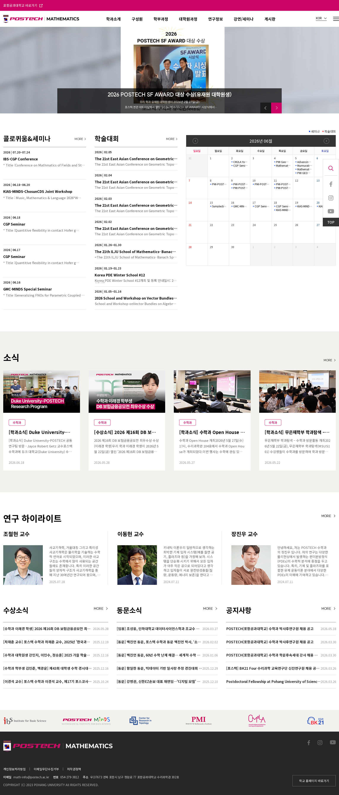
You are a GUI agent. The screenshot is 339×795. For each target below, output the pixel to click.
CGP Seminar (240, 165)
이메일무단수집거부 (46, 769)
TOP (330, 222)
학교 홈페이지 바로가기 (314, 781)
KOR (321, 18)
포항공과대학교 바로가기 (23, 5)
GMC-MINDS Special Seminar (240, 206)
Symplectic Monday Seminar (219, 206)
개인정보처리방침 (14, 769)
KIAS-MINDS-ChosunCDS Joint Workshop (283, 210)
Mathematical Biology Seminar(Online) (304, 169)
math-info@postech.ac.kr (31, 777)
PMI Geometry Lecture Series (283, 162)
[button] (265, 108)
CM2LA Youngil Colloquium (240, 162)
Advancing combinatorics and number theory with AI (304, 162)
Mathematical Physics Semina (283, 165)
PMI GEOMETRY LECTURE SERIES (304, 173)
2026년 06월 (260, 141)
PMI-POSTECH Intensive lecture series (219, 184)
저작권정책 (74, 769)
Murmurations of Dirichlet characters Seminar (304, 165)
